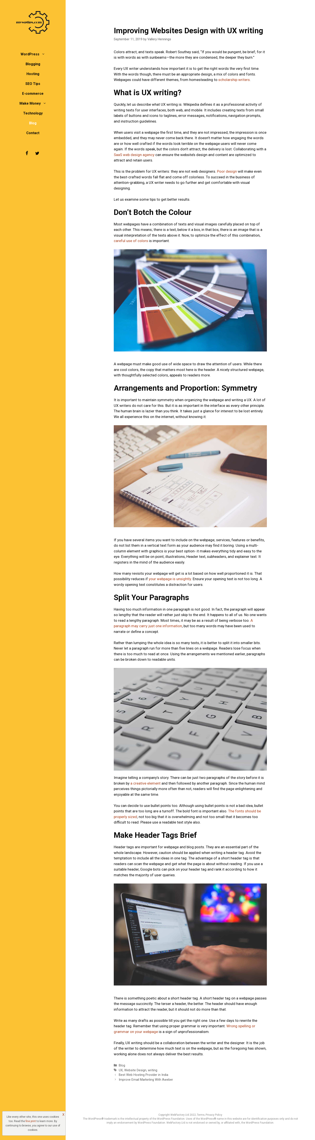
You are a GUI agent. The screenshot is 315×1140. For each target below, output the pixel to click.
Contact (32, 133)
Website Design (135, 1070)
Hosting (32, 74)
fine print (31, 1121)
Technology (33, 113)
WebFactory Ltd (180, 1114)
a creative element (145, 783)
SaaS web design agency (134, 155)
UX (121, 1070)
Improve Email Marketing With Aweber (146, 1080)
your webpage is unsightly (170, 579)
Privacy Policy (214, 1114)
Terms (201, 1114)
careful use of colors (131, 241)
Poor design (227, 171)
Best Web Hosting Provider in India (143, 1075)
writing (152, 1070)
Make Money (35, 103)
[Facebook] (26, 153)
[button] (44, 54)
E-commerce (33, 93)
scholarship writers (234, 79)
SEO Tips (32, 84)
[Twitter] (37, 153)
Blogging (33, 64)
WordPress (35, 54)
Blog (33, 123)
